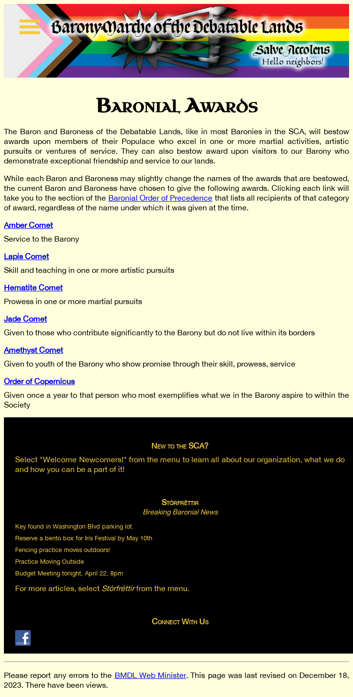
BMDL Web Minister (151, 675)
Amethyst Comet (33, 350)
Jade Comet (25, 318)
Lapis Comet (26, 256)
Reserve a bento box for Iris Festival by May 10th (83, 538)
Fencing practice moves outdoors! (62, 550)
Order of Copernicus (39, 381)
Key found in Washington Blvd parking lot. (74, 526)
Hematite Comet (33, 287)
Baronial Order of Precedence (160, 197)
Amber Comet (28, 225)
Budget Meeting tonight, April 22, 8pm (69, 573)
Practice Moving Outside (49, 561)
